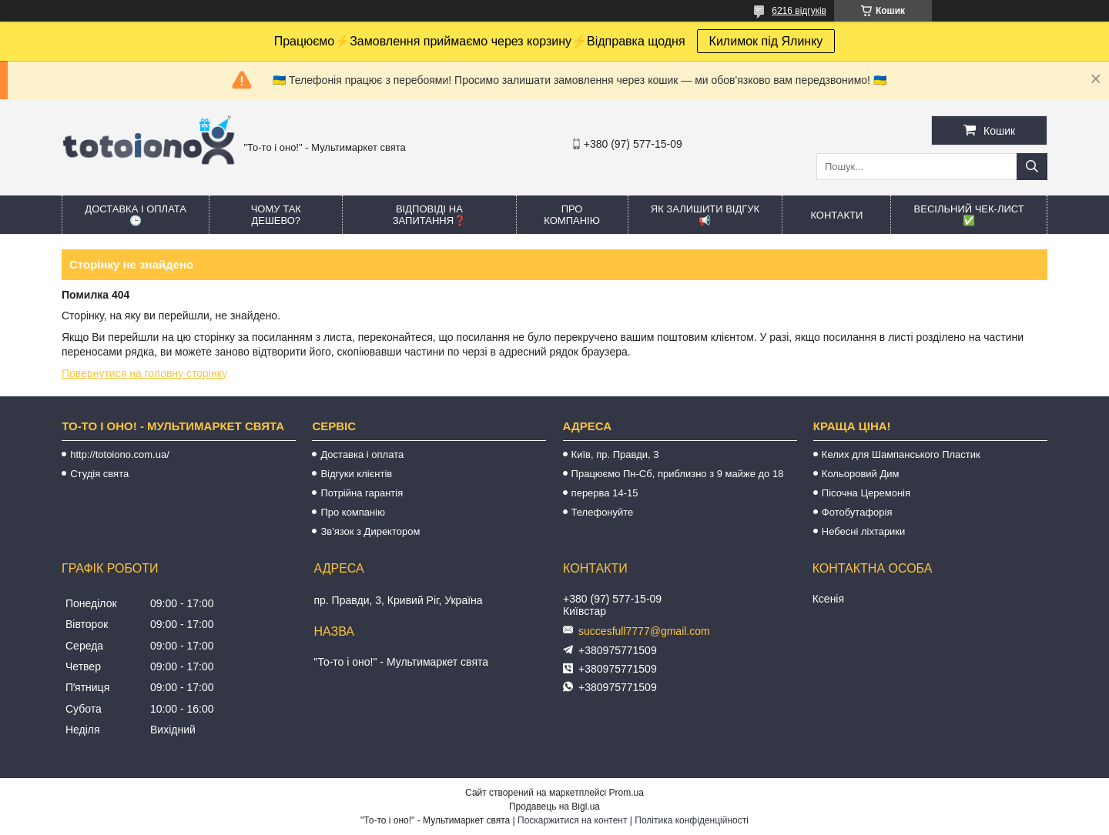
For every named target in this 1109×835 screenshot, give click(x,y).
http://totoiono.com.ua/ (119, 454)
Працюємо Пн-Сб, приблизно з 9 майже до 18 (677, 473)
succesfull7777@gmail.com (644, 631)
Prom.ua (626, 792)
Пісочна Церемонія (866, 493)
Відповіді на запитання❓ (429, 214)
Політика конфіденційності (692, 820)
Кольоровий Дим (861, 473)
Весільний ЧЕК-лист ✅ (969, 214)
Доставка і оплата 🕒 (135, 214)
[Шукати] (1032, 166)
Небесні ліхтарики (864, 531)
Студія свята (99, 473)
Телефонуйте (602, 512)
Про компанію (572, 214)
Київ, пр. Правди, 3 (615, 454)
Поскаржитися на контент (572, 820)
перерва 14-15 (604, 493)
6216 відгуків (799, 10)
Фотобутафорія (857, 512)
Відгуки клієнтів (356, 473)
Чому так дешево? (276, 214)
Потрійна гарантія (361, 493)
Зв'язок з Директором (370, 531)
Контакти (836, 215)
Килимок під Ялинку (766, 41)
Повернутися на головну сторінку (144, 373)
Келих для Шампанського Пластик (901, 454)
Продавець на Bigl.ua (554, 806)
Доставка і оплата (362, 454)
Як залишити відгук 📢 (705, 214)
